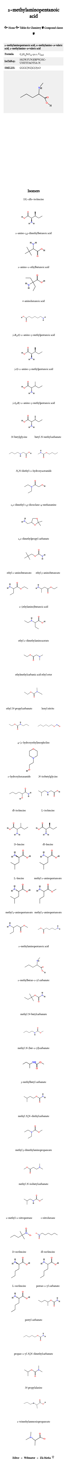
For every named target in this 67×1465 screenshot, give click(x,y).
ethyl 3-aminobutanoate (48, 573)
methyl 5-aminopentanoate (48, 912)
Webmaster (29, 1458)
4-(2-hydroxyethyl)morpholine (33, 742)
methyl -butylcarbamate (33, 1014)
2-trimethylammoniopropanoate (33, 1421)
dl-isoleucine (19, 810)
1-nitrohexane (48, 1218)
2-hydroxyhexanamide (19, 776)
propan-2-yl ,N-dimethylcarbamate (33, 1354)
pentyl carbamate (33, 1320)
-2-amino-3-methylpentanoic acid (33, 335)
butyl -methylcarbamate (48, 437)
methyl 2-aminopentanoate (48, 878)
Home (11, 28)
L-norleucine (19, 1286)
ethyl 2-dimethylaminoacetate (33, 640)
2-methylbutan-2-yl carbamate (33, 980)
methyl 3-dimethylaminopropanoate (33, 1150)
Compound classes (53, 28)
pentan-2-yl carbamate (47, 1286)
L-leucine (19, 878)
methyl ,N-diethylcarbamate (33, 1116)
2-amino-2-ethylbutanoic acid (33, 267)
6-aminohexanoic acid (33, 301)
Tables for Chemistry (30, 28)
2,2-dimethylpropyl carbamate (33, 538)
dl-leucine (48, 844)
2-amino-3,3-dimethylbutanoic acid (33, 233)
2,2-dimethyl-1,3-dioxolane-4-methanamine (33, 505)
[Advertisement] (33, 150)
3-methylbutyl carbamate (33, 1082)
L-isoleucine (47, 810)
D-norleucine (19, 1252)
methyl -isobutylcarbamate (33, 1184)
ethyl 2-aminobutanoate (19, 573)
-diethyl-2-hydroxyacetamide (33, 471)
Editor (15, 1458)
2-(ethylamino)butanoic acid (33, 606)
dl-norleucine (48, 1252)
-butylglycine (19, 437)
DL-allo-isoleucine (33, 199)
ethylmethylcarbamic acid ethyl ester (33, 674)
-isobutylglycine (48, 776)
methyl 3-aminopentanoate (19, 912)
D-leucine (19, 844)
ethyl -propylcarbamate (19, 708)
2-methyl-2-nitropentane (19, 1218)
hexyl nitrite (48, 708)
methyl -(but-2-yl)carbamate (33, 1048)
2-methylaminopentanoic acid (33, 946)
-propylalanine (33, 1387)
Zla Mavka (45, 1458)
